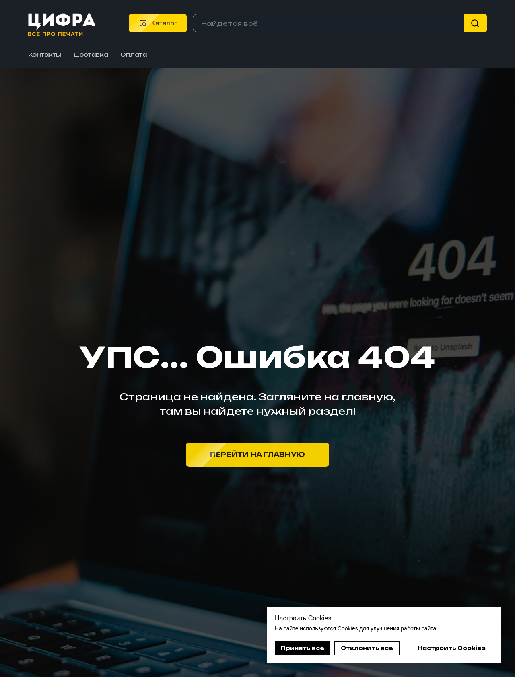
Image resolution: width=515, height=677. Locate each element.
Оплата (133, 54)
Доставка (90, 54)
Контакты (44, 54)
